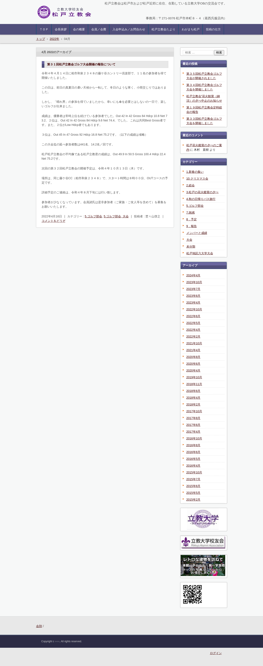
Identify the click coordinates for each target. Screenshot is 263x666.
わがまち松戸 (191, 29)
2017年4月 (193, 431)
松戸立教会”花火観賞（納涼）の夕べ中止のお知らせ (204, 98)
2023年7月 (193, 289)
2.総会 (190, 185)
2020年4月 (193, 370)
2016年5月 (193, 458)
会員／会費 (98, 29)
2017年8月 (193, 418)
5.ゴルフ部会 (93, 216)
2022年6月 (193, 316)
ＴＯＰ (43, 29)
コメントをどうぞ (53, 220)
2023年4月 (193, 302)
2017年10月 (194, 411)
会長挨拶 (61, 29)
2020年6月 (193, 363)
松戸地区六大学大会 (199, 253)
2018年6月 (193, 391)
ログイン (216, 653)
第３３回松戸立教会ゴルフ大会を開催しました (204, 121)
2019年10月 (194, 377)
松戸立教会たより (163, 29)
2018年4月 (193, 397)
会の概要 (79, 29)
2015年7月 (193, 479)
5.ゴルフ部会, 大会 (116, 216)
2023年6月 (193, 295)
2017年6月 (193, 425)
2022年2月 (193, 336)
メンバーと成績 (196, 233)
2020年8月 (193, 357)
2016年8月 (193, 445)
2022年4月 (193, 329)
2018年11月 (194, 384)
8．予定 (191, 219)
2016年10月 (194, 438)
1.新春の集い (195, 171)
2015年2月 (193, 499)
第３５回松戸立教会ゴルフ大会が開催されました (204, 76)
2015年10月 (194, 472)
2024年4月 (193, 275)
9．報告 (191, 226)
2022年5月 (193, 323)
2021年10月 (194, 343)
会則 (39, 626)
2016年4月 (193, 465)
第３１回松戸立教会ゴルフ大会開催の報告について (81, 64)
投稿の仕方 (213, 29)
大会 (189, 239)
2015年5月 (193, 492)
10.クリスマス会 (197, 178)
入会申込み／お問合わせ (129, 29)
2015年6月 (193, 486)
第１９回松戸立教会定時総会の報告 (204, 110)
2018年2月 (193, 404)
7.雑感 (190, 212)
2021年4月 (193, 350)
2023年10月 (194, 282)
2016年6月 (193, 452)
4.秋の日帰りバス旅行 (201, 199)
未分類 (190, 246)
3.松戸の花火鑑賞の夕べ (202, 192)
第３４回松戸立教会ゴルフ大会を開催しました (204, 87)
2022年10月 (194, 309)
